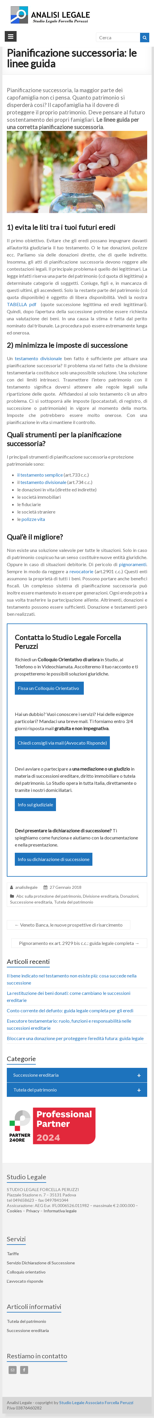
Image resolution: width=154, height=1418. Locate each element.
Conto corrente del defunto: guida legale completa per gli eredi (70, 1010)
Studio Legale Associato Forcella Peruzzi (96, 1402)
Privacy (32, 1210)
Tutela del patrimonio (73, 901)
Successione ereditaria (31, 901)
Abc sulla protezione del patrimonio (48, 896)
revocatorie (82, 571)
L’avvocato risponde (25, 1281)
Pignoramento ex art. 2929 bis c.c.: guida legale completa (79, 943)
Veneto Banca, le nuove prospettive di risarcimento (69, 925)
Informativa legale (60, 1210)
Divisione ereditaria (100, 896)
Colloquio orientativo (26, 1271)
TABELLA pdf (22, 304)
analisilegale (26, 887)
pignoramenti (132, 564)
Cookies (14, 1210)
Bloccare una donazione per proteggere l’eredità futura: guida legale (75, 1038)
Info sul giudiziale (35, 804)
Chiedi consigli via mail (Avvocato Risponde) (62, 742)
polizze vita (33, 519)
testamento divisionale (38, 358)
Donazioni (129, 896)
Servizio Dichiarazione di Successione (41, 1262)
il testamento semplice (40, 474)
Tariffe (13, 1253)
